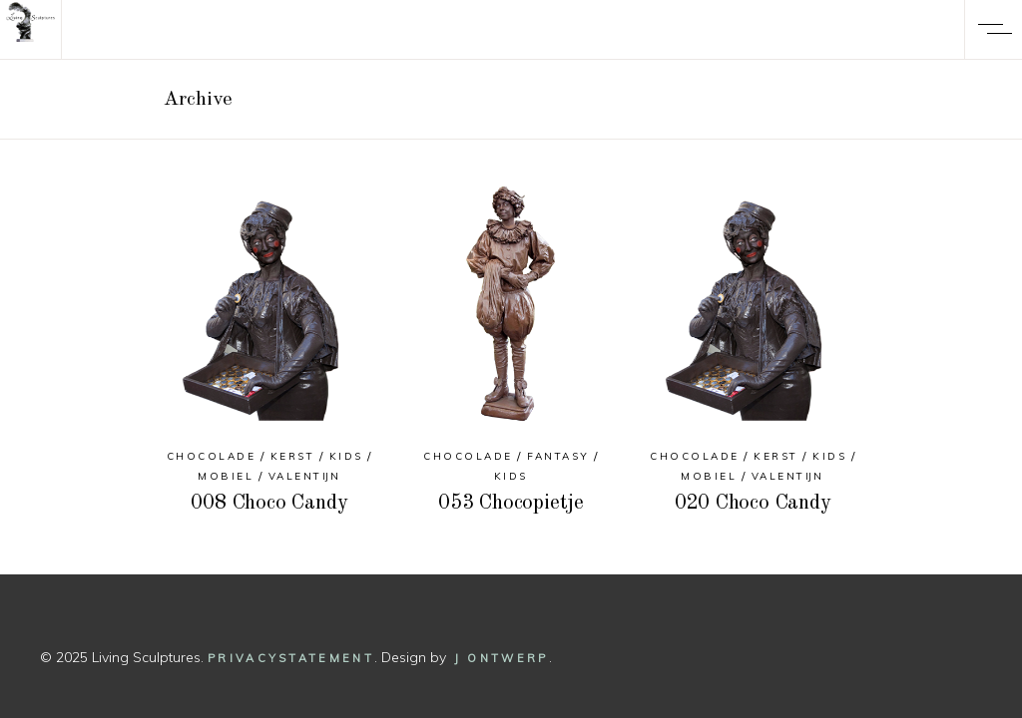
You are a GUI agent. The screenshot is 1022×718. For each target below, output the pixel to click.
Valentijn (304, 476)
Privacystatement (291, 658)
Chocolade (211, 456)
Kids (346, 456)
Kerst (292, 456)
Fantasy (558, 456)
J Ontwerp (501, 658)
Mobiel (226, 476)
